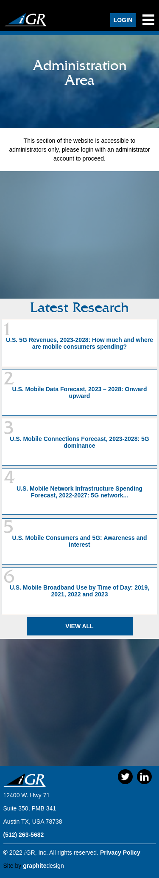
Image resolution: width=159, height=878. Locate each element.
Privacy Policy (120, 852)
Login (123, 20)
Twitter (125, 776)
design (43, 865)
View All (79, 626)
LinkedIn (144, 776)
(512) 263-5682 (23, 834)
